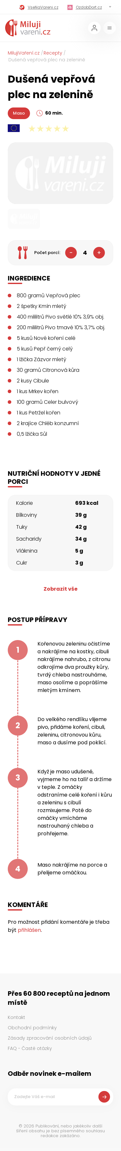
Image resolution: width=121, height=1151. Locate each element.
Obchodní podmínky (32, 1027)
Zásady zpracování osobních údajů (50, 1038)
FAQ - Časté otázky (30, 1048)
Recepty (53, 53)
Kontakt (16, 1017)
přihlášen (29, 930)
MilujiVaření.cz (24, 53)
